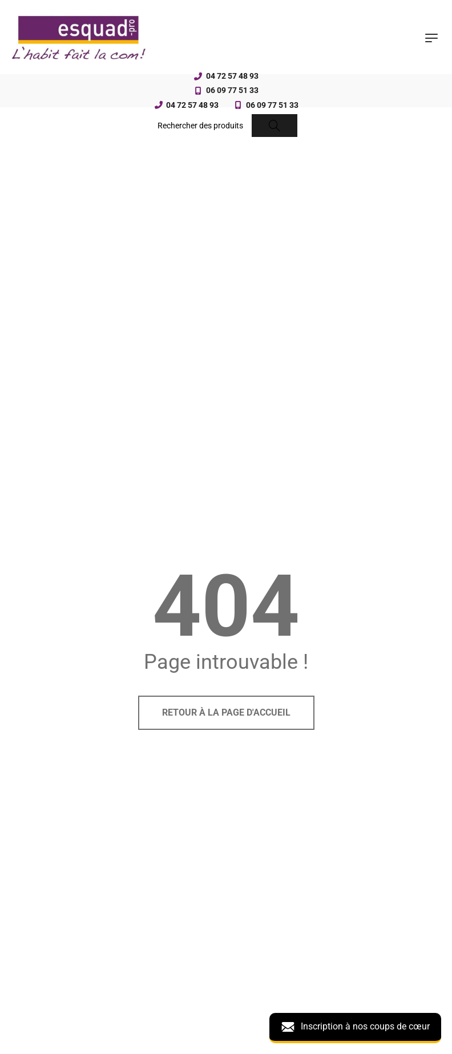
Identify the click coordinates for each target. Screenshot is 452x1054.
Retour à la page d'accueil (226, 712)
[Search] (274, 125)
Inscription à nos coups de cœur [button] (355, 1027)
